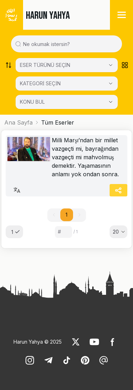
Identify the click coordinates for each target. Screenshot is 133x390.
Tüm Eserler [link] (57, 122)
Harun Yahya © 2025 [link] (37, 342)
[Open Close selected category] (110, 102)
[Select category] (67, 65)
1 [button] (66, 215)
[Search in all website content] (69, 43)
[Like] (76, 342)
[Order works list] (8, 65)
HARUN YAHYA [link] (48, 15)
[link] (28, 149)
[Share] (118, 190)
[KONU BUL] (66, 101)
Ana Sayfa (18, 122)
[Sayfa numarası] (63, 231)
